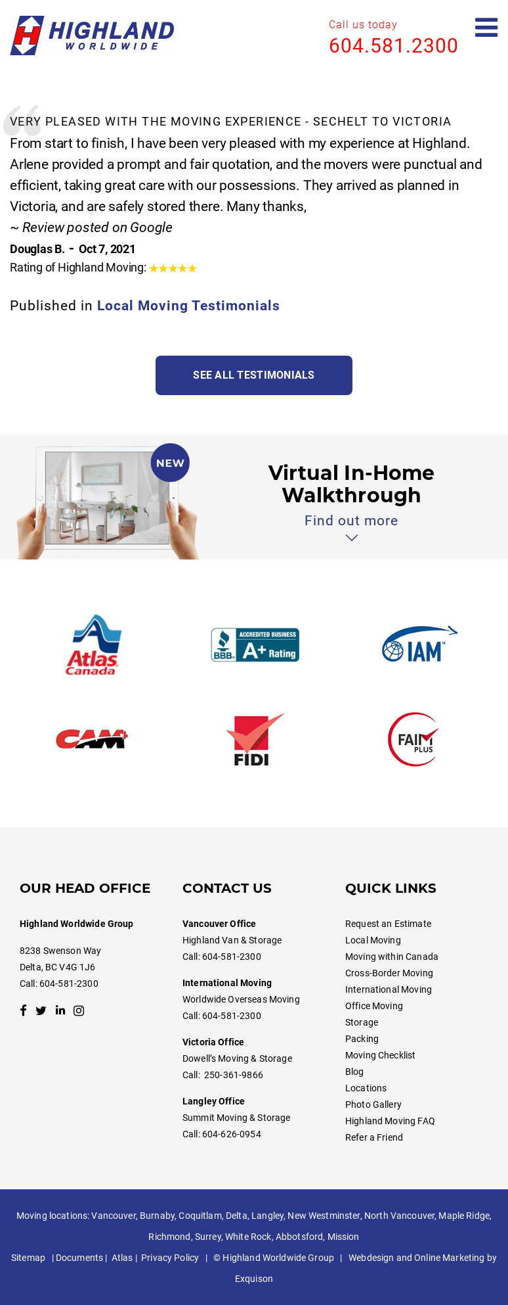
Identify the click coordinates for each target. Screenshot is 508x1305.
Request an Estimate (388, 923)
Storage (361, 1022)
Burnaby (157, 1215)
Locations (366, 1088)
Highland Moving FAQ (390, 1121)
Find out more (351, 521)
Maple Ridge (464, 1215)
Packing (362, 1038)
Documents (79, 1257)
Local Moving (373, 940)
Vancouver (113, 1215)
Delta (236, 1215)
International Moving (388, 989)
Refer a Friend (374, 1137)
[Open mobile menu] (486, 27)
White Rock (248, 1236)
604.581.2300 (394, 45)
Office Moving (374, 1006)
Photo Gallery (373, 1104)
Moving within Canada (391, 956)
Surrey (208, 1236)
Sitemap (28, 1257)
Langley (267, 1215)
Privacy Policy (170, 1257)
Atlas (122, 1257)
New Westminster (323, 1215)
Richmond (169, 1236)
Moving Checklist (380, 1055)
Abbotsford (299, 1236)
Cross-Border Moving (389, 973)
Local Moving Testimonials (188, 306)
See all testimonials (253, 375)
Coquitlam (200, 1215)
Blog (354, 1071)
